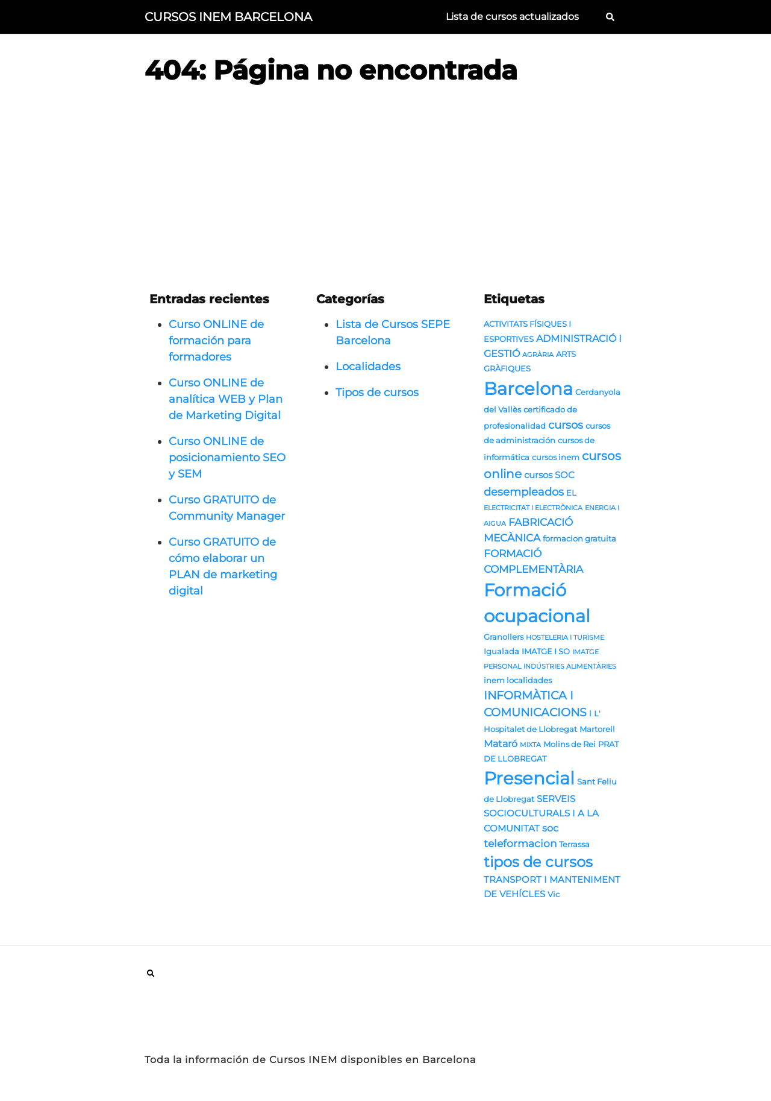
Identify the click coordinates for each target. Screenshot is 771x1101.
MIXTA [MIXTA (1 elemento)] (530, 745)
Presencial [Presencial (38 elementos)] (529, 778)
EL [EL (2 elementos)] (571, 492)
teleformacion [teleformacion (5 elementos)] (520, 843)
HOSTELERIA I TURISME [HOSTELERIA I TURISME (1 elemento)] (565, 638)
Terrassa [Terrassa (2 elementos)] (574, 844)
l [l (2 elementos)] (590, 713)
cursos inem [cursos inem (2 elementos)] (555, 457)
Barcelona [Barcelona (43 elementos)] (528, 388)
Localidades (368, 366)
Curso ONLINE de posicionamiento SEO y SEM (227, 458)
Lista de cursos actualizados (512, 16)
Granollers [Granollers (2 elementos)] (503, 637)
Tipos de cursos (377, 392)
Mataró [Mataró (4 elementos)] (500, 743)
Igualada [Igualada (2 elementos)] (501, 651)
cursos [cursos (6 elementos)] (565, 425)
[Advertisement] (385, 187)
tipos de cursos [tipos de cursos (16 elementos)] (538, 862)
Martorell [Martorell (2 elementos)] (597, 729)
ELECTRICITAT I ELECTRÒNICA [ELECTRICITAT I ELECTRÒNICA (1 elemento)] (533, 508)
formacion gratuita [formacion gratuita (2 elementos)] (579, 538)
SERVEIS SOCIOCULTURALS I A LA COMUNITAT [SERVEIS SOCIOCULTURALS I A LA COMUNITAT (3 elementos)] (541, 813)
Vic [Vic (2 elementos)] (554, 894)
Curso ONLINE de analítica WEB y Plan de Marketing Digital (225, 399)
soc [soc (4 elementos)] (550, 828)
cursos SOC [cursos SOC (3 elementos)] (549, 475)
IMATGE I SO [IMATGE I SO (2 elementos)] (546, 651)
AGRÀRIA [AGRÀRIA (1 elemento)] (538, 355)
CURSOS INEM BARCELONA (228, 17)
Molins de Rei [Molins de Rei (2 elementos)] (569, 744)
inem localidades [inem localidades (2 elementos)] (518, 680)
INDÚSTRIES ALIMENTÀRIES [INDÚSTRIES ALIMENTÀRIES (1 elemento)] (569, 666)
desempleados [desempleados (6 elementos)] (524, 492)
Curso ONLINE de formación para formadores (216, 341)
